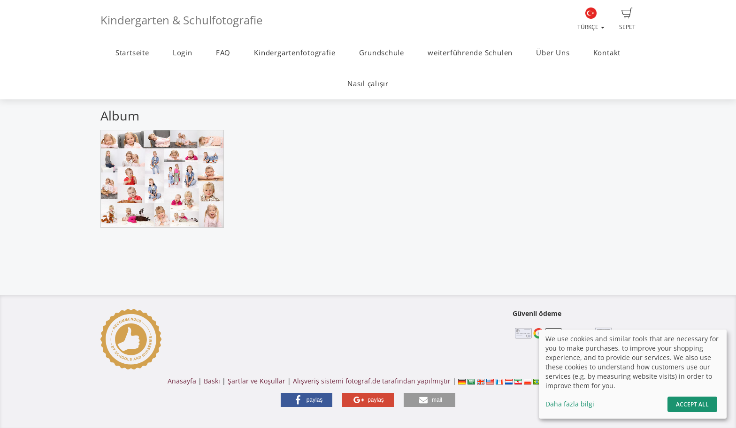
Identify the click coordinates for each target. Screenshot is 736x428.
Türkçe (591, 19)
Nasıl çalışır (368, 84)
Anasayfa (182, 380)
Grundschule (381, 53)
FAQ (223, 53)
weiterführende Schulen (470, 53)
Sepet (627, 19)
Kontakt (607, 53)
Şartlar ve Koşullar (256, 380)
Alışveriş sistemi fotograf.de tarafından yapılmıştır (372, 380)
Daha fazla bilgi (569, 403)
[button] (306, 400)
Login (182, 53)
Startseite (132, 53)
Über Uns (552, 53)
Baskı (212, 380)
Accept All (692, 404)
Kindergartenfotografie (294, 53)
